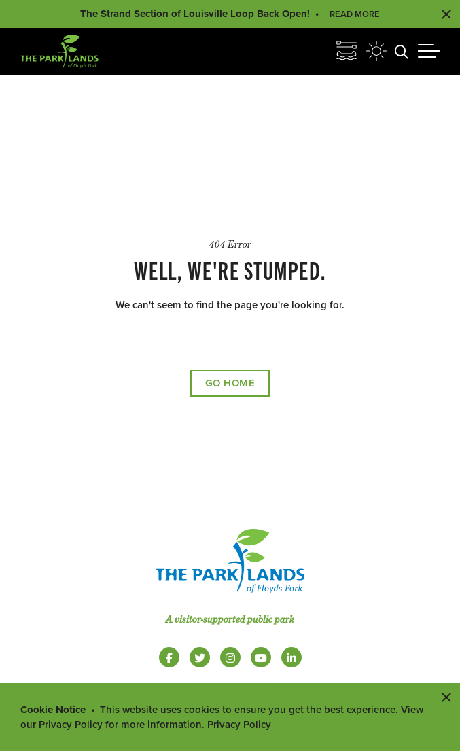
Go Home (230, 383)
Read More (355, 14)
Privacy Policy (239, 724)
